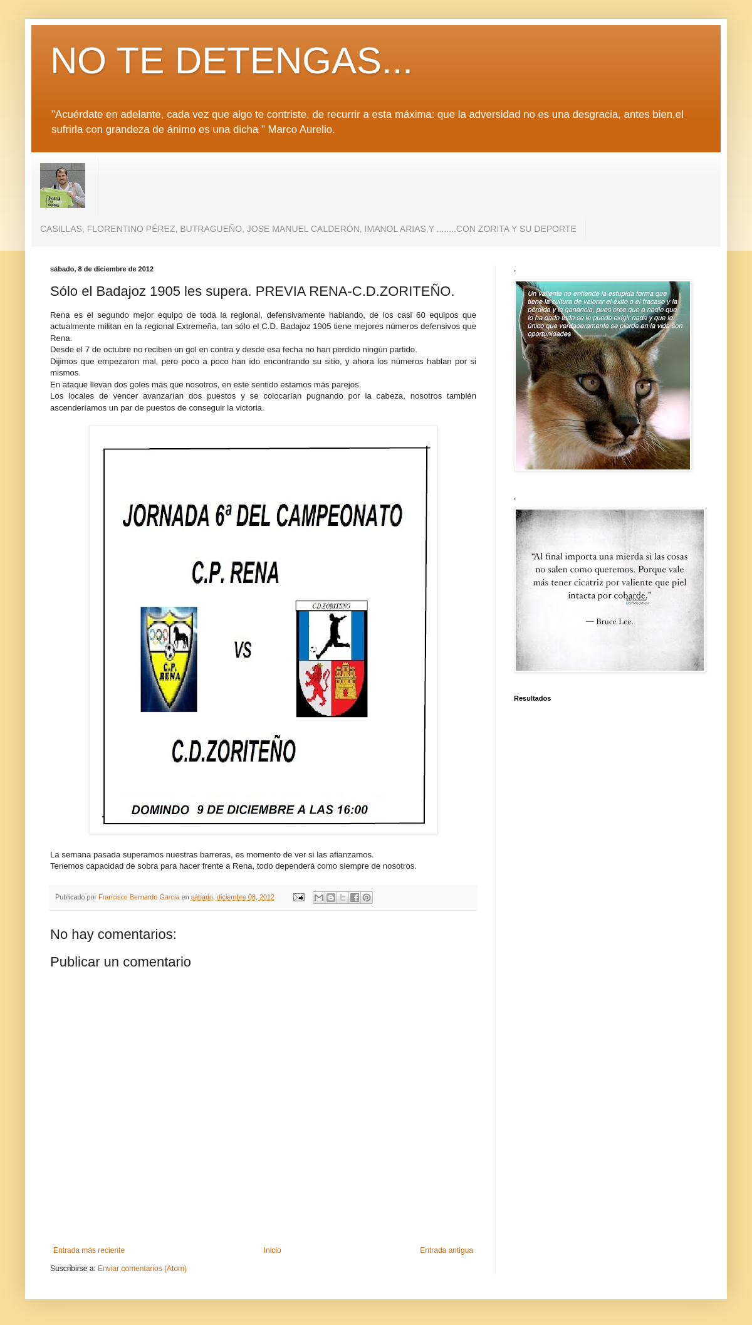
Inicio (272, 1250)
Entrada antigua (446, 1250)
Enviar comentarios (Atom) (142, 1268)
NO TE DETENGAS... (231, 60)
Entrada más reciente (89, 1250)
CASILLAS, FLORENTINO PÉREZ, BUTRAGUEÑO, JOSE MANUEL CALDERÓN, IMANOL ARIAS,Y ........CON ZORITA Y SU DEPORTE (308, 229)
